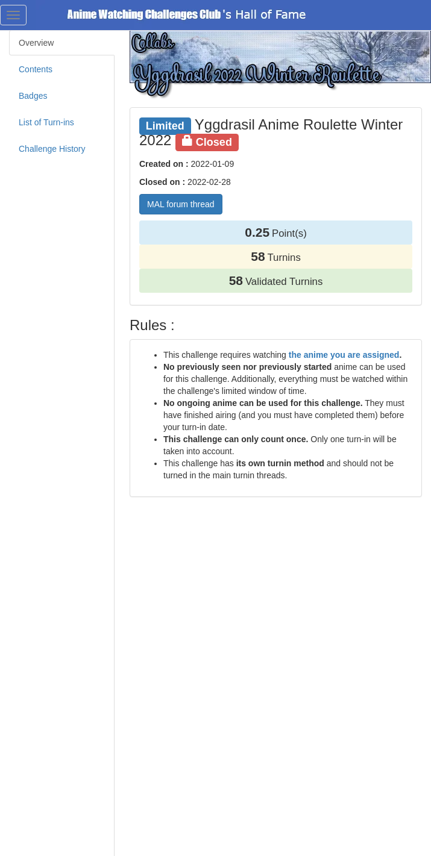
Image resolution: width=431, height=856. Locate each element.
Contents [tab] (35, 69)
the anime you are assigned (344, 355)
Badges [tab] (33, 96)
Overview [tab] (36, 43)
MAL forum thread (181, 204)
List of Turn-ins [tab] (46, 122)
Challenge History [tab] (52, 149)
